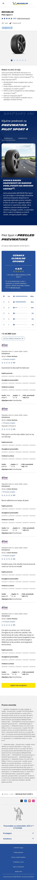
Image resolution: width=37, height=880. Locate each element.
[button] (16, 18)
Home (5, 794)
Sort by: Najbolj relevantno (13, 338)
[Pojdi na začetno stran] (20, 3)
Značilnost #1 (8, 138)
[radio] (18, 296)
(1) (31, 76)
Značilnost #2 (22, 138)
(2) (16, 79)
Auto (11, 794)
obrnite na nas (15, 287)
